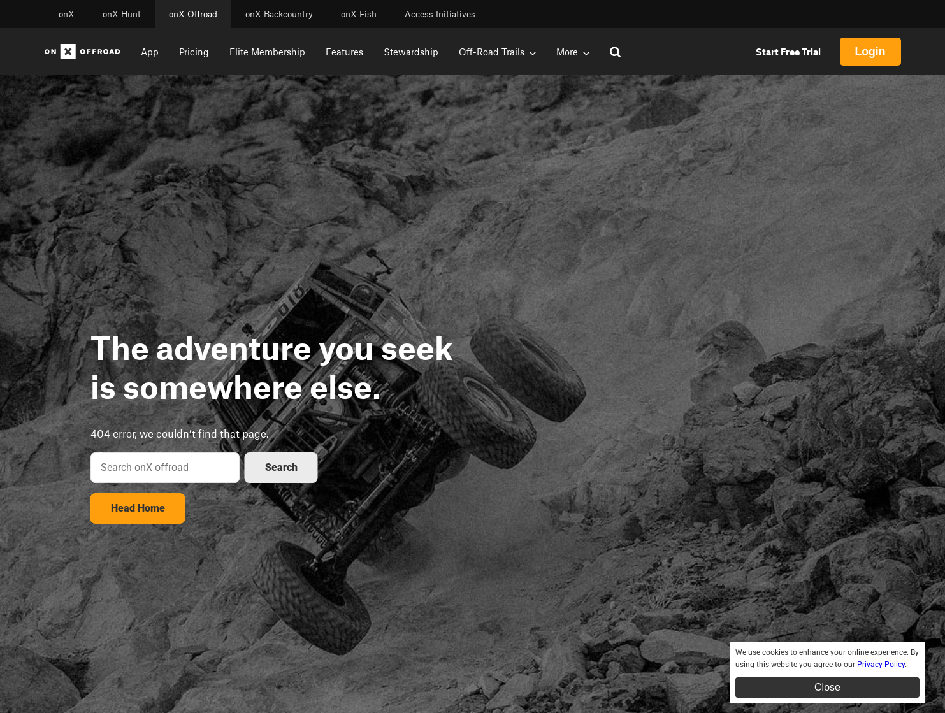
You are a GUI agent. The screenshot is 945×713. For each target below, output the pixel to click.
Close (827, 687)
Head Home (138, 508)
